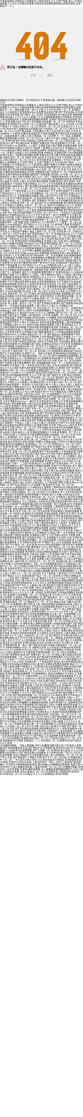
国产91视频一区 (41, 750)
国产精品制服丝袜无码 (15, 747)
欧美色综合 (59, 747)
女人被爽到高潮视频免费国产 (56, 769)
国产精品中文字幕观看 (40, 747)
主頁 (33, 75)
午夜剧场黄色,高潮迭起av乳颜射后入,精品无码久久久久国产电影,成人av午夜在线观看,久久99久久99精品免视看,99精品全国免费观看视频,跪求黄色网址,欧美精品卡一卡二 (41, 107)
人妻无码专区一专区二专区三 (47, 762)
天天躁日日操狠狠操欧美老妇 (21, 764)
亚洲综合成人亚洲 (60, 750)
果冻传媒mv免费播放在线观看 (53, 764)
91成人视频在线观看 (21, 767)
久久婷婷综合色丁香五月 (60, 752)
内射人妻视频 (27, 745)
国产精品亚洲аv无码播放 (32, 752)
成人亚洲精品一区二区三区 (64, 755)
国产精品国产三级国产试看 (27, 757)
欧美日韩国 (62, 774)
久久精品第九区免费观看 (19, 750)
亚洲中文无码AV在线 (20, 762)
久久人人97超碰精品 (43, 774)
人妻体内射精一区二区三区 (47, 767)
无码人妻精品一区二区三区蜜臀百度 (39, 771)
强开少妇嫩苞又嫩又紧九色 (49, 745)
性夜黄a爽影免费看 (30, 769)
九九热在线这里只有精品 (51, 759)
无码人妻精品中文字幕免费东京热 (31, 755)
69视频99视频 (70, 767)
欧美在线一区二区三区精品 (17, 774)
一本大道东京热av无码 (25, 759)
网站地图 (19, 109)
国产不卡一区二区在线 (54, 757)
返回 (50, 75)
